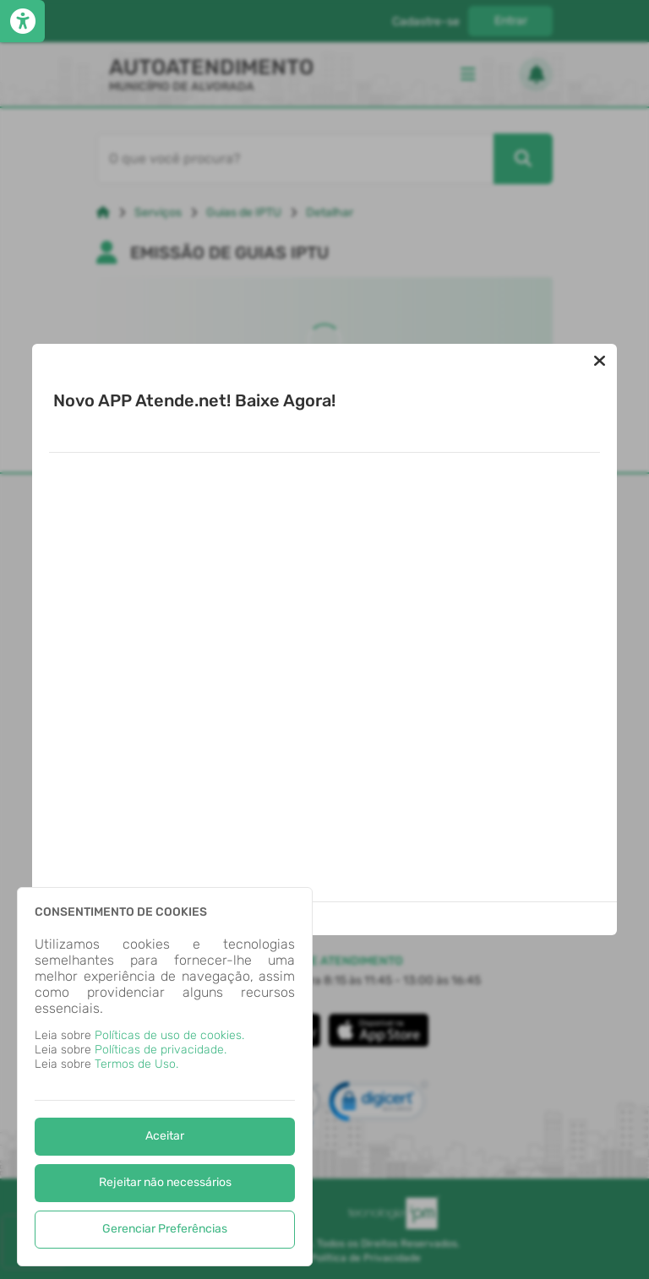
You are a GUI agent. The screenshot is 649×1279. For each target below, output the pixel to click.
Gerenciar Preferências (164, 1229)
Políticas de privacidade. (160, 1049)
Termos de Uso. (136, 1064)
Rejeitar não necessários (165, 1182)
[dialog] (165, 1076)
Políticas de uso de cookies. (169, 1035)
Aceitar (164, 1136)
